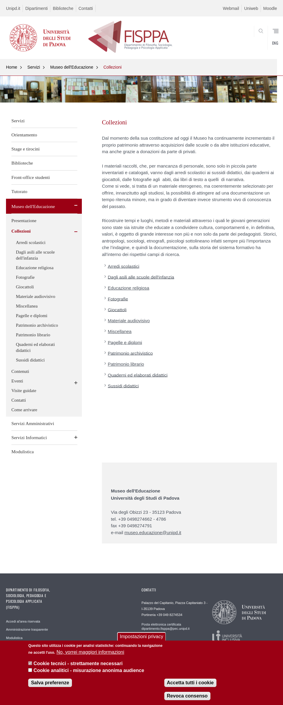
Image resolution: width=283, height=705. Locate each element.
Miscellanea (26, 306)
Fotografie (25, 277)
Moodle (270, 8)
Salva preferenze (50, 682)
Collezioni (112, 67)
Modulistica (22, 451)
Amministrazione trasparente (27, 629)
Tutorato (19, 191)
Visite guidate (23, 390)
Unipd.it (13, 8)
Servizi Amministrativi (32, 423)
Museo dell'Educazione (71, 67)
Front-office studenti (30, 177)
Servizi (33, 67)
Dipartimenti (36, 8)
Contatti (86, 8)
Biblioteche (63, 8)
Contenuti (20, 371)
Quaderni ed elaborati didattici (35, 347)
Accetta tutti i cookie (190, 682)
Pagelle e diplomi (31, 315)
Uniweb (251, 8)
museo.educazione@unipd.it (152, 532)
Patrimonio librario (33, 334)
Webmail (231, 8)
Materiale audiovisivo (35, 296)
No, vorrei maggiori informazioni (90, 652)
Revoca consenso (187, 695)
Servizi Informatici (29, 437)
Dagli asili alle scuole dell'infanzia (35, 255)
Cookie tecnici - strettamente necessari (78, 663)
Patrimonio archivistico (37, 325)
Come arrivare (24, 409)
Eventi (17, 381)
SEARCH (258, 44)
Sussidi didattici (30, 360)
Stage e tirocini (25, 148)
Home (11, 67)
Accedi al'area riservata (23, 621)
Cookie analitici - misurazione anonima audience (89, 670)
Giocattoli (25, 286)
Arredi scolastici (31, 242)
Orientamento (24, 134)
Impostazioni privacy (141, 636)
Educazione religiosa (34, 267)
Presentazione (23, 220)
